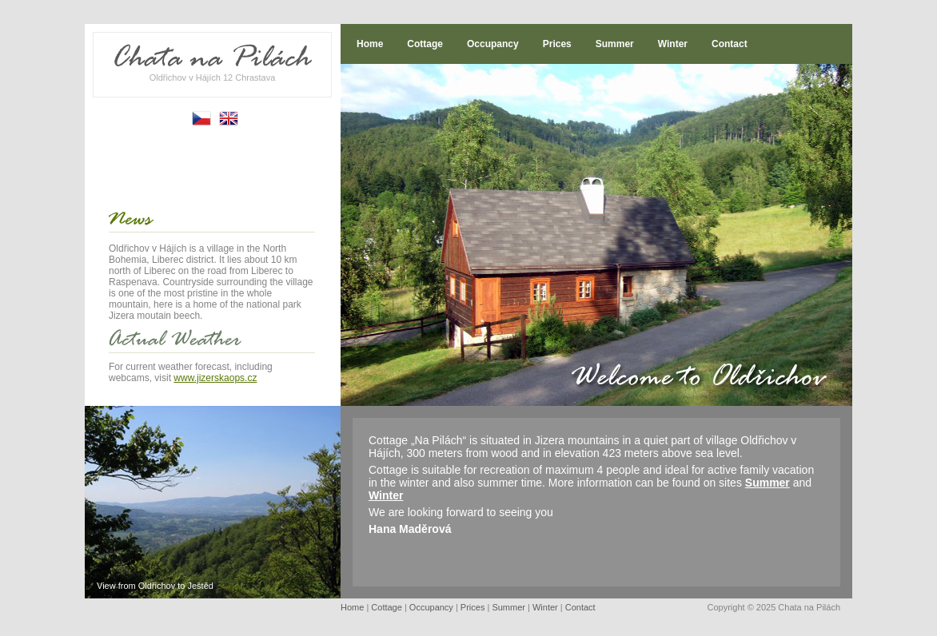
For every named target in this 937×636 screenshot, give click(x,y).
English (228, 118)
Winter (673, 44)
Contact (730, 44)
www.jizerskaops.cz (215, 378)
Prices (557, 44)
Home (370, 44)
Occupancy (493, 44)
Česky (201, 118)
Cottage (425, 44)
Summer (615, 44)
